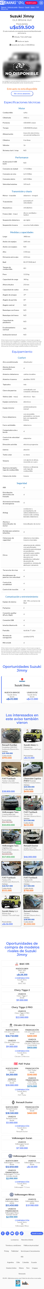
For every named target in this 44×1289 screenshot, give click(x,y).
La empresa (15, 1240)
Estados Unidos (11, 1268)
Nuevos (3, 7)
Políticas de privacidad (31, 1245)
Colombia (25, 1262)
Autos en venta (12, 7)
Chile (18, 1262)
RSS (22, 1257)
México (21, 1268)
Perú (27, 1268)
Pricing (6, 1251)
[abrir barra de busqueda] (22, 3)
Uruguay (35, 1268)
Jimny (33, 7)
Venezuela (22, 1274)
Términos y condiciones (13, 1245)
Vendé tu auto (31, 3)
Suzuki (27, 7)
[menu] (41, 3)
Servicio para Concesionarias (30, 1251)
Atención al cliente (27, 1240)
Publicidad (14, 1251)
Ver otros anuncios (22, 93)
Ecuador (34, 1262)
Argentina (10, 1262)
